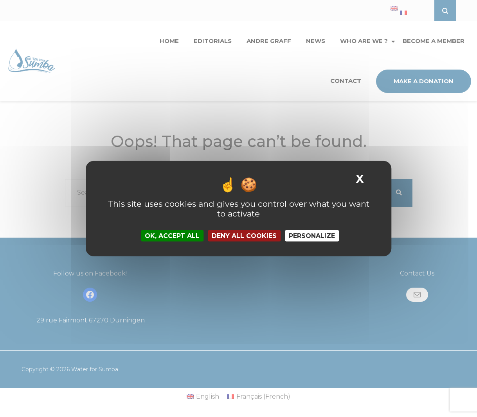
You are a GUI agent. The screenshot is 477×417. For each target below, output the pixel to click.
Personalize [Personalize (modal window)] (312, 236)
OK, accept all (172, 236)
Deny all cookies (244, 236)
